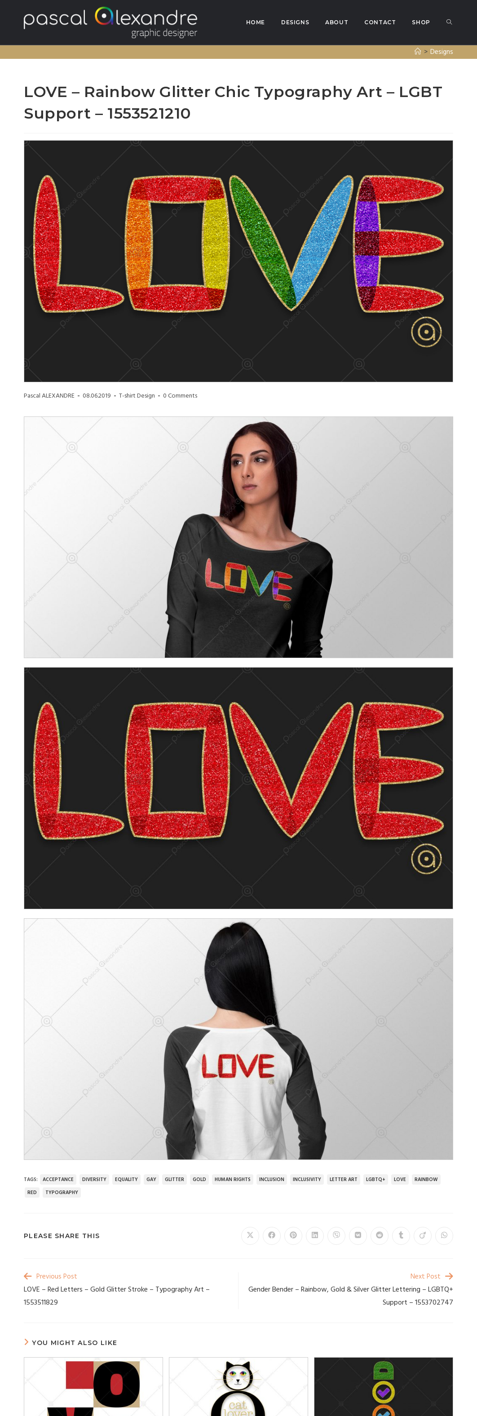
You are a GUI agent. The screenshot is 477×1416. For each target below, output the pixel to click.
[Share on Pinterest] (293, 1236)
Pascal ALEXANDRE (49, 396)
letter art (344, 1180)
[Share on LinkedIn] (315, 1236)
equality (126, 1180)
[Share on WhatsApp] (444, 1236)
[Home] (418, 52)
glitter (174, 1180)
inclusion (271, 1180)
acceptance (58, 1180)
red (32, 1193)
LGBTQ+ (375, 1180)
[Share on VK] (358, 1236)
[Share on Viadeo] (423, 1236)
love (400, 1180)
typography (61, 1193)
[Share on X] (250, 1236)
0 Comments (180, 396)
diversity (94, 1180)
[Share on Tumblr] (401, 1236)
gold (199, 1180)
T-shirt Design (137, 396)
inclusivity (307, 1180)
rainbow (426, 1180)
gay (151, 1180)
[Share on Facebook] (272, 1236)
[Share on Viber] (336, 1236)
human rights (233, 1180)
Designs (441, 52)
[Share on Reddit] (380, 1236)
